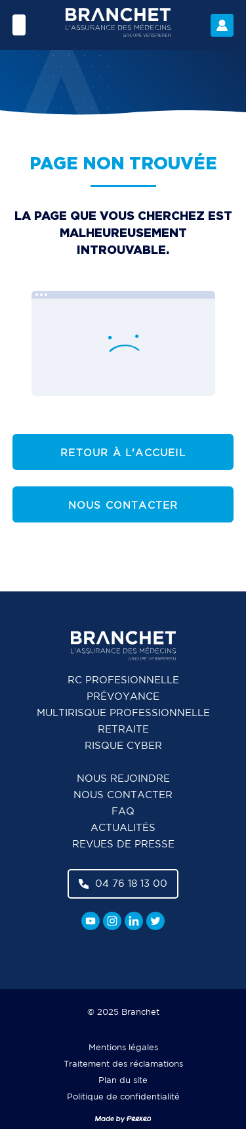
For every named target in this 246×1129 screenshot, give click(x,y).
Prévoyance (123, 696)
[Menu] (19, 24)
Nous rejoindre (123, 779)
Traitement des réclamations (123, 1064)
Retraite (123, 729)
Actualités (123, 828)
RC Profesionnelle (123, 680)
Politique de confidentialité (123, 1097)
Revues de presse (123, 844)
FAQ (123, 811)
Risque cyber (123, 746)
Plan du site (123, 1080)
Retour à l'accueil (123, 453)
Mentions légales (123, 1048)
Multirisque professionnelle (123, 713)
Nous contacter (123, 505)
